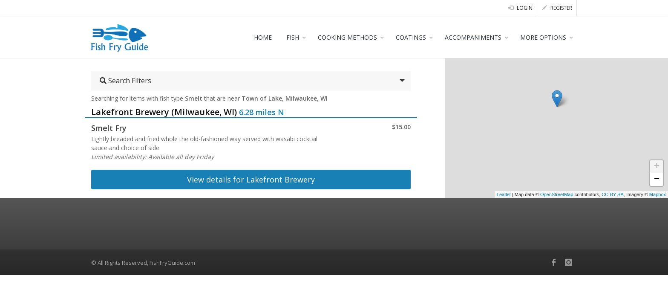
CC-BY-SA (613, 194)
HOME (263, 37)
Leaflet (504, 194)
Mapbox (657, 194)
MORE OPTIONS (543, 37)
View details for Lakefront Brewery (251, 179)
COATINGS (411, 37)
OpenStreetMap (556, 194)
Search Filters (125, 80)
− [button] (656, 179)
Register (557, 8)
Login (520, 8)
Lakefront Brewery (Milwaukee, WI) (164, 112)
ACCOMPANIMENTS (473, 37)
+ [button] (656, 166)
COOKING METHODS (347, 37)
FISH (292, 37)
